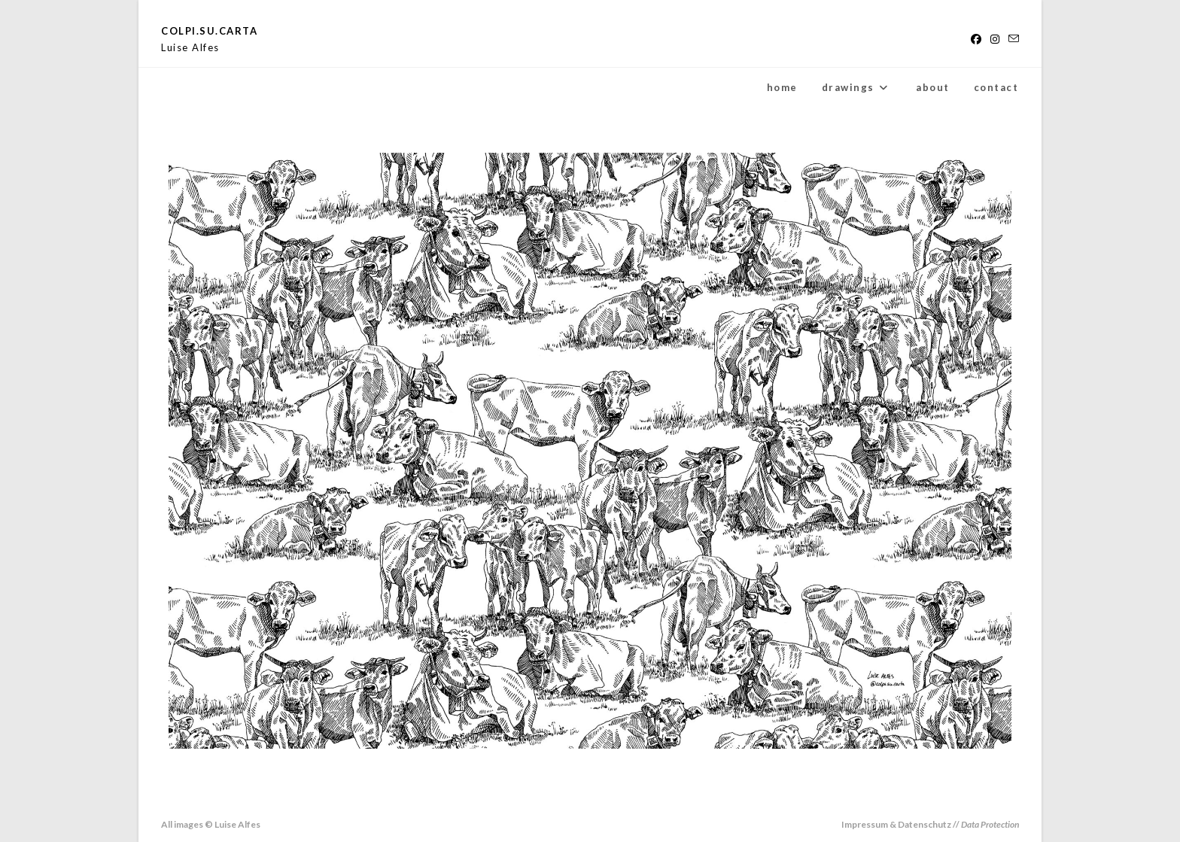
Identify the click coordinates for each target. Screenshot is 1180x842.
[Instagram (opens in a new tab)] (995, 39)
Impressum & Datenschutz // (930, 824)
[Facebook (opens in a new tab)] (976, 39)
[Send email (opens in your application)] (1011, 39)
